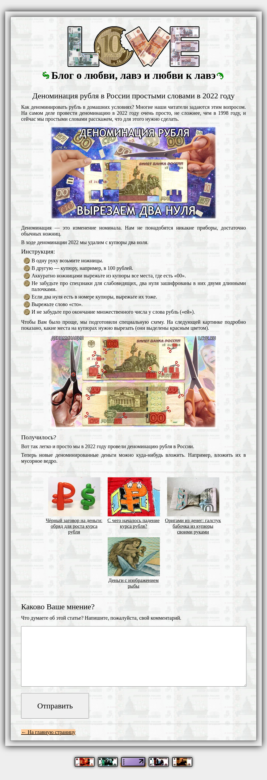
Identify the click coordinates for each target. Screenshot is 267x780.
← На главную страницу (48, 732)
